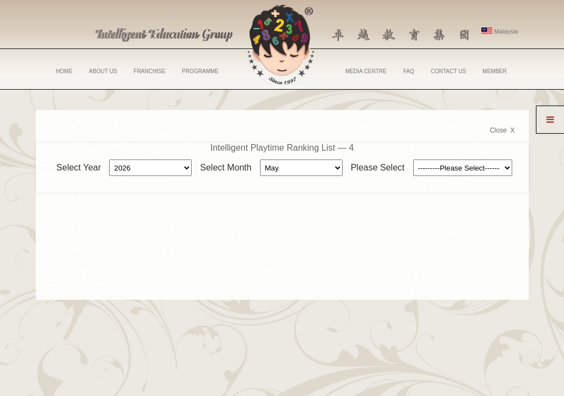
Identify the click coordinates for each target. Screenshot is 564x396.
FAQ (408, 71)
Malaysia (499, 31)
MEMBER (494, 71)
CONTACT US (448, 71)
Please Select (378, 167)
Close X (502, 130)
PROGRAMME (200, 71)
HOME (64, 71)
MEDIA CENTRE (366, 71)
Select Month (225, 167)
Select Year (78, 167)
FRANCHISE (150, 71)
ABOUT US (103, 71)
